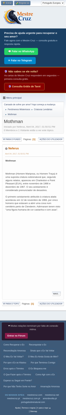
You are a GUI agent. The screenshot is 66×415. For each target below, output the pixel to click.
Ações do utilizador (51, 139)
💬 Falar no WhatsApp (21, 51)
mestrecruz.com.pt (31, 398)
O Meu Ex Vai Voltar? (14, 356)
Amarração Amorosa (49, 386)
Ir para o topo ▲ (44, 408)
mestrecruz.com (34, 395)
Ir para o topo (11, 304)
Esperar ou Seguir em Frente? (18, 380)
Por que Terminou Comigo (43, 362)
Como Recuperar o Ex (14, 344)
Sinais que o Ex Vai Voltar (42, 350)
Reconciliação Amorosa (15, 350)
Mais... (56, 294)
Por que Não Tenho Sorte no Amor (20, 386)
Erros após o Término (14, 368)
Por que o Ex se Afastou (15, 362)
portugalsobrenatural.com (33, 402)
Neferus (13, 148)
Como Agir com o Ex (45, 374)
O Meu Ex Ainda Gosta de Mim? (43, 356)
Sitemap (33, 411)
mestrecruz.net (52, 395)
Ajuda (17, 408)
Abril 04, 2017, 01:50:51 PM (17, 154)
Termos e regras (28, 408)
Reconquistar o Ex (37, 344)
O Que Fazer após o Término (17, 374)
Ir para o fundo (11, 139)
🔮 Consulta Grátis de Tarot (24, 86)
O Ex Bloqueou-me (37, 368)
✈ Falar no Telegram (20, 60)
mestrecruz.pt (13, 398)
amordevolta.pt (50, 398)
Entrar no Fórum (16, 335)
